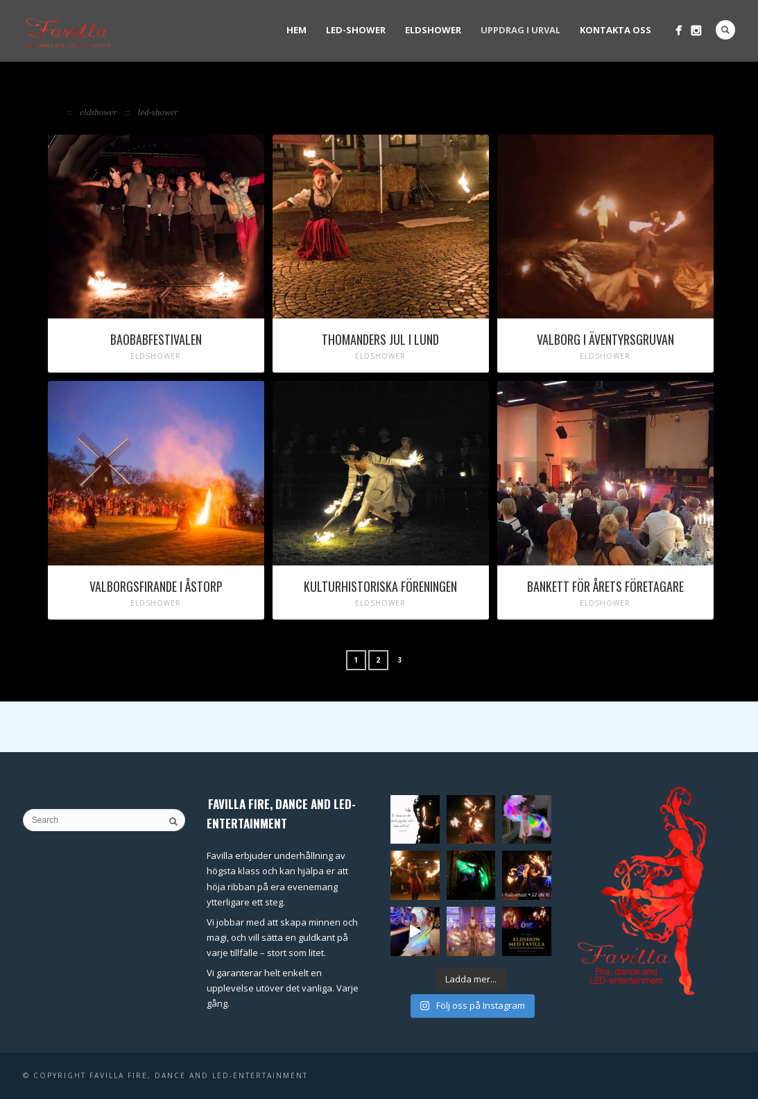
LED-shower (356, 30)
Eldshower (433, 30)
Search (725, 30)
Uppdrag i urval (520, 30)
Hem (296, 30)
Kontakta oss (615, 30)
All (56, 112)
